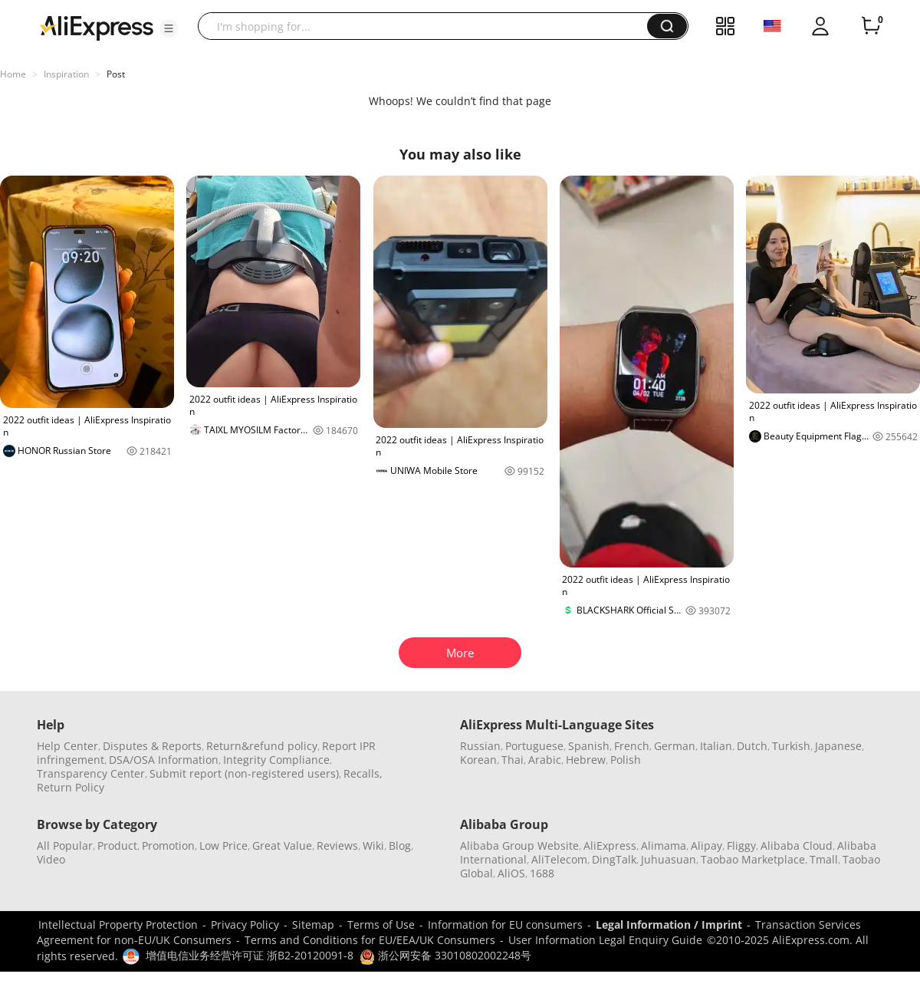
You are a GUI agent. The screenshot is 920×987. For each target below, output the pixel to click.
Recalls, (363, 773)
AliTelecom (559, 859)
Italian (716, 746)
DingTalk (614, 859)
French (631, 746)
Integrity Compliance (276, 759)
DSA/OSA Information (164, 759)
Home (13, 74)
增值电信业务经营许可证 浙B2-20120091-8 (249, 955)
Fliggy (741, 845)
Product (117, 845)
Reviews (337, 845)
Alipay (706, 845)
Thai (512, 759)
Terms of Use (381, 924)
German (674, 746)
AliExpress (609, 845)
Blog (400, 845)
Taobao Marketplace (753, 859)
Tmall (824, 859)
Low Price (223, 845)
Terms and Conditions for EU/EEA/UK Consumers (370, 940)
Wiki (373, 845)
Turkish (791, 746)
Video (51, 859)
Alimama (663, 845)
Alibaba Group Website (519, 845)
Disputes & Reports (152, 746)
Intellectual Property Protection (118, 924)
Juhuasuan (668, 859)
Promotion (168, 845)
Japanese (838, 746)
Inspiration (66, 74)
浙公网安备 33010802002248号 (445, 955)
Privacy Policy (245, 924)
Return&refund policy (261, 746)
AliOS (511, 873)
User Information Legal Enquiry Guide (605, 940)
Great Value (282, 845)
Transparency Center (91, 773)
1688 (542, 873)
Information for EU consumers (505, 924)
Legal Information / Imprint (669, 924)
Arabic (544, 759)
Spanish (589, 746)
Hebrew (586, 759)
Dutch (752, 746)
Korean (478, 759)
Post (116, 74)
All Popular (65, 845)
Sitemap (313, 924)
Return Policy (70, 787)
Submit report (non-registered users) (244, 773)
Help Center (67, 746)
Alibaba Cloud (797, 845)
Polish (625, 759)
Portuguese (534, 746)
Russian (480, 746)
